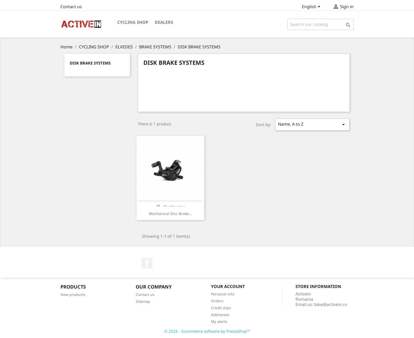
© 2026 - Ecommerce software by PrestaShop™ (207, 331)
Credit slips (221, 307)
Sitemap (143, 301)
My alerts (219, 321)
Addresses (220, 314)
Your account (228, 286)
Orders (217, 300)
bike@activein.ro (330, 304)
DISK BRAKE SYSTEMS (90, 63)
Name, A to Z (312, 124)
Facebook (147, 263)
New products (72, 294)
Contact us (71, 7)
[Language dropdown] (312, 7)
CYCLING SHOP (132, 22)
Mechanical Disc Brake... (170, 213)
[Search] (320, 24)
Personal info (222, 293)
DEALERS (164, 22)
